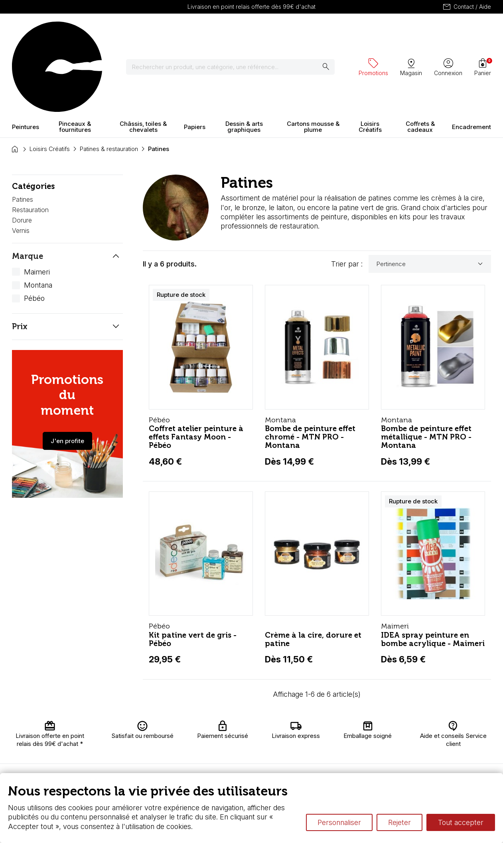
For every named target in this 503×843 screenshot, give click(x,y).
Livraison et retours (159, 731)
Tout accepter (460, 822)
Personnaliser (339, 822)
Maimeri (37, 201)
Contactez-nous (465, 734)
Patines (22, 129)
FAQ (149, 766)
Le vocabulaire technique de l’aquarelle (359, 735)
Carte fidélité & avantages (235, 731)
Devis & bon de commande (236, 762)
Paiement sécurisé (156, 754)
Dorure (22, 150)
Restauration (30, 139)
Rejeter (399, 822)
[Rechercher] (235, 32)
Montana (38, 215)
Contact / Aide (466, 6)
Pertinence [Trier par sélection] (431, 193)
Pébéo (34, 228)
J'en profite (67, 370)
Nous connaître (164, 743)
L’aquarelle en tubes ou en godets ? (354, 727)
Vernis (21, 160)
